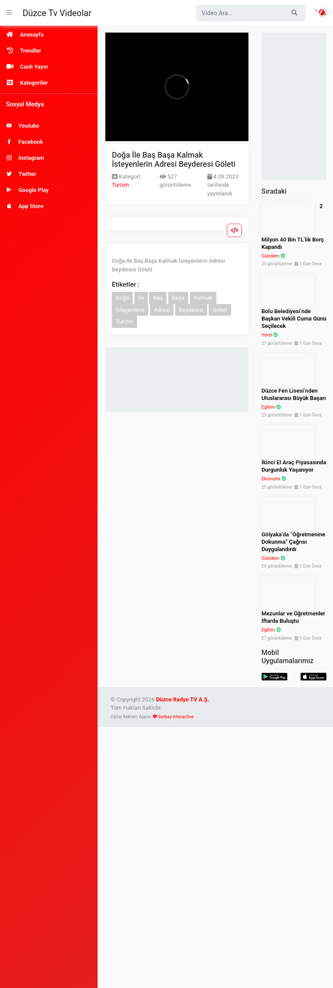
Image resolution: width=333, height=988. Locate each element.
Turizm (120, 185)
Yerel (266, 335)
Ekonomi (270, 479)
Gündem (270, 256)
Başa (178, 297)
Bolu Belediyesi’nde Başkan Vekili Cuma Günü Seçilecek (293, 318)
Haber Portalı (320, 12)
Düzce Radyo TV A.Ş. (182, 699)
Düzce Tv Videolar (57, 13)
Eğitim (268, 407)
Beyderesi (191, 310)
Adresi (162, 310)
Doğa (122, 297)
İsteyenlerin (130, 310)
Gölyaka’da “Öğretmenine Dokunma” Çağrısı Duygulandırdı (293, 541)
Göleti (219, 310)
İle (141, 297)
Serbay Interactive (175, 717)
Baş (158, 297)
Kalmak (203, 297)
